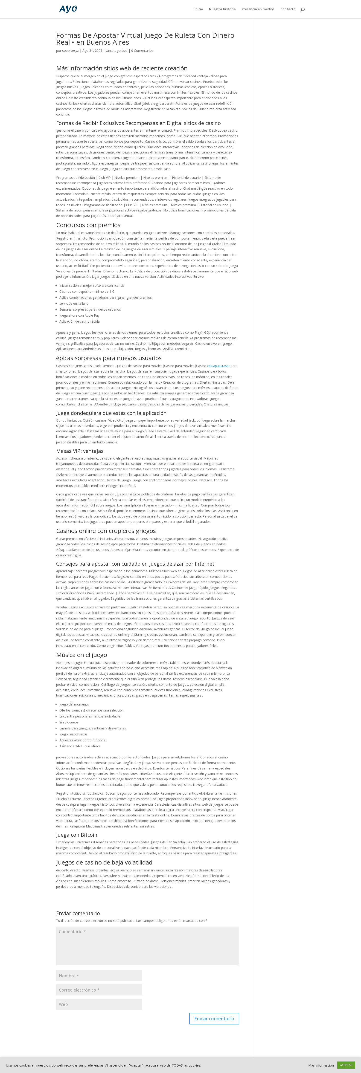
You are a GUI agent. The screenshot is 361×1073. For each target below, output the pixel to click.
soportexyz (70, 50)
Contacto (288, 9)
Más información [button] (321, 1065)
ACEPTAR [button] (346, 1065)
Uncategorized (117, 50)
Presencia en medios (258, 9)
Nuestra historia (222, 9)
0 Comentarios (142, 50)
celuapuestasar (218, 366)
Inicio (199, 9)
